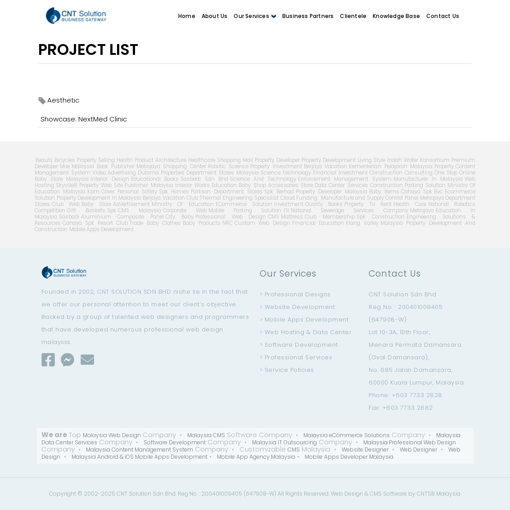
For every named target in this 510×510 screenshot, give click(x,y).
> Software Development (299, 344)
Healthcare (201, 160)
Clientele (353, 16)
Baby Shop (252, 185)
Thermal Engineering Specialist (239, 197)
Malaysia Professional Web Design (409, 442)
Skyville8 (66, 185)
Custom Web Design (262, 223)
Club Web (66, 204)
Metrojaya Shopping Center (171, 166)
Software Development (175, 442)
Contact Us (442, 16)
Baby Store (96, 204)
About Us (215, 16)
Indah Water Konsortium (418, 160)
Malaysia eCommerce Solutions (346, 435)
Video (99, 172)
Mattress (292, 216)
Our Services (255, 16)
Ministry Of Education (183, 204)
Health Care (409, 204)
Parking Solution (425, 185)
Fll (286, 210)
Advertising (122, 172)
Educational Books (155, 179)
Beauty (44, 160)
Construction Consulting (401, 172)
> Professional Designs (295, 294)
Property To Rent (368, 204)
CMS (273, 216)
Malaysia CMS (206, 435)
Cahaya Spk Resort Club (95, 223)
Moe (65, 166)
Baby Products (202, 223)
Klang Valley (362, 223)
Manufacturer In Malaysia (428, 179)
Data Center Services (341, 185)
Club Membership (330, 216)
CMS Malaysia (139, 210)
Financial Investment (340, 172)
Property (444, 166)
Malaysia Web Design (112, 435)
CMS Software (388, 493)
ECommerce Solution (244, 204)
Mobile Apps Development (101, 229)
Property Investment (276, 166)
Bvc (438, 191)
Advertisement (131, 204)
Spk (111, 210)
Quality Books (324, 204)
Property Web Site (101, 185)
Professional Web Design (230, 216)
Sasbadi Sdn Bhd (204, 179)
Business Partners (308, 16)
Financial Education (318, 223)
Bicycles (64, 160)
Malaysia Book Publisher (103, 166)
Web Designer (418, 449)
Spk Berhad (279, 191)
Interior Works (192, 185)
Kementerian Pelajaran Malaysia (391, 166)
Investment (288, 204)
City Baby (180, 216)
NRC (227, 223)
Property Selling (96, 160)
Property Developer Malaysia (331, 191)
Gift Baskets (86, 210)
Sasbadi (69, 216)
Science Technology (286, 172)
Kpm (93, 191)
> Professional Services (296, 357)
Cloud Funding (299, 197)
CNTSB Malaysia (438, 493)
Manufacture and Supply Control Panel (368, 197)
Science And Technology (263, 179)
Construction (386, 185)
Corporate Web (185, 210)
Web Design (347, 493)
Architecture (170, 160)
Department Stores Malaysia (222, 172)
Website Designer (365, 449)
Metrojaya (422, 210)
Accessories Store (290, 185)
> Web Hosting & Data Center (306, 332)
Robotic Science (228, 166)
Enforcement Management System (345, 179)
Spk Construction (381, 216)
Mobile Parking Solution (245, 210)
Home (186, 16)
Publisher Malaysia (149, 185)
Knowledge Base (396, 16)
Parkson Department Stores (226, 191)
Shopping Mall (235, 160)
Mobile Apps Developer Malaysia (349, 457)
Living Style (371, 160)
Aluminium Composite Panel (122, 216)
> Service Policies (287, 370)
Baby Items (384, 191)
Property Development (329, 160)
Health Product (135, 160)
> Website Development (297, 307)
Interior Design (109, 179)
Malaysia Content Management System (139, 449)
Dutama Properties (161, 172)
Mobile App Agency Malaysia (256, 457)
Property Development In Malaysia (99, 197)
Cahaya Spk (417, 191)
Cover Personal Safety (129, 191)
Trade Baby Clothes (155, 223)
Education (224, 185)
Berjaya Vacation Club (170, 197)
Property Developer (277, 160)
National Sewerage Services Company (350, 210)
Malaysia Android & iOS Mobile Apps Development (140, 457)
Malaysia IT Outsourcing (284, 442)
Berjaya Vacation (326, 166)
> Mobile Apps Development (304, 319)
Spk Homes (174, 191)
